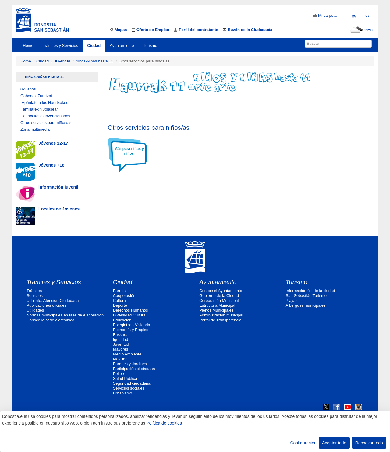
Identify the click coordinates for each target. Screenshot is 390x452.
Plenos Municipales (216, 310)
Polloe (118, 373)
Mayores (120, 349)
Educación (122, 320)
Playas (292, 300)
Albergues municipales (306, 305)
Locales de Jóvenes (59, 209)
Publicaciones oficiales (46, 305)
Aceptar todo (334, 442)
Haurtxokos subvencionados (45, 116)
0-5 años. (28, 89)
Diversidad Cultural (130, 315)
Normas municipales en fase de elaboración (65, 315)
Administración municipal (221, 315)
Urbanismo (122, 393)
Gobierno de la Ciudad (219, 295)
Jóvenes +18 (51, 165)
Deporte (120, 305)
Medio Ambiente (127, 354)
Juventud (62, 61)
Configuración (303, 442)
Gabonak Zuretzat (36, 96)
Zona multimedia (35, 129)
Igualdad (120, 339)
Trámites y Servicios (60, 45)
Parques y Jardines (130, 364)
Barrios (119, 290)
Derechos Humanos (130, 310)
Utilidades (35, 310)
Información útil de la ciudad (310, 290)
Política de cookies (164, 423)
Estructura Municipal (217, 305)
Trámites (34, 290)
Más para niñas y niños (129, 151)
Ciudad (94, 45)
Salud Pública (125, 378)
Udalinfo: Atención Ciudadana (53, 300)
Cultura (119, 300)
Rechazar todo (369, 442)
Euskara (120, 334)
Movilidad (121, 359)
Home (28, 45)
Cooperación (124, 295)
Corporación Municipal (219, 300)
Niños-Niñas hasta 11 (94, 61)
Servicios (35, 295)
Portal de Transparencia (220, 320)
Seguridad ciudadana (132, 383)
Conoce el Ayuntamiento (220, 290)
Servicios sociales (128, 388)
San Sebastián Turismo (306, 295)
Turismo (150, 45)
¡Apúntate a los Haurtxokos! (44, 102)
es (367, 15)
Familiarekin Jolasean (39, 109)
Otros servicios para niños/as (46, 122)
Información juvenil (58, 187)
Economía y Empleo (130, 329)
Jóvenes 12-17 (53, 143)
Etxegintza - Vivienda (131, 325)
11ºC (361, 30)
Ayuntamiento (122, 45)
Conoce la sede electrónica (50, 320)
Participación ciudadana (134, 368)
